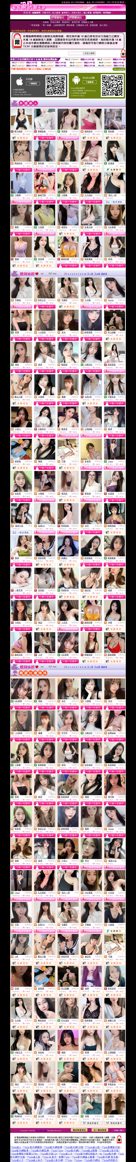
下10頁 (97, 274)
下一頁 (90, 274)
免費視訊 (28, 131)
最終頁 (104, 274)
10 (85, 274)
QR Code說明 (119, 69)
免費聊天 (28, 163)
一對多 (123, 195)
